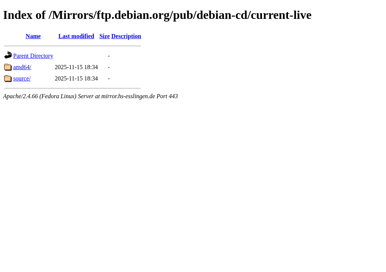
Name (33, 36)
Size (105, 36)
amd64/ (22, 67)
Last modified (76, 36)
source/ (22, 78)
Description (126, 36)
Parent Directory (33, 56)
